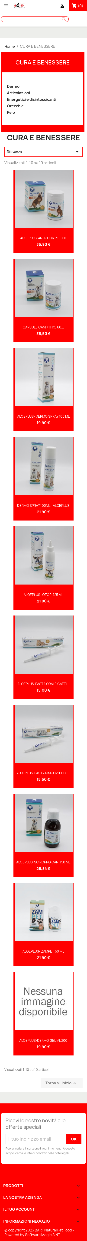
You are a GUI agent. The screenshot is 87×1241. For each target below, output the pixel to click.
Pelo (11, 112)
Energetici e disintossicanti (31, 99)
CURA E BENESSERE (43, 62)
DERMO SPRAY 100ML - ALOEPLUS (43, 505)
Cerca (63, 19)
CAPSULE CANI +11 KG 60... (43, 327)
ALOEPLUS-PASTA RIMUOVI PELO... (43, 773)
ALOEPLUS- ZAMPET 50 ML (43, 951)
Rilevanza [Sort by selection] (43, 152)
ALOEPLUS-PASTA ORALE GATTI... (43, 684)
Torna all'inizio (61, 1083)
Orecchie (15, 106)
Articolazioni (18, 93)
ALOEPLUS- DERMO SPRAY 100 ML (43, 416)
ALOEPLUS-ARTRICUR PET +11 (43, 238)
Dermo (13, 86)
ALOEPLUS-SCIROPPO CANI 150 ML (43, 862)
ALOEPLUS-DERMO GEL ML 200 (43, 1040)
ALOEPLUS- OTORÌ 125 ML (43, 594)
